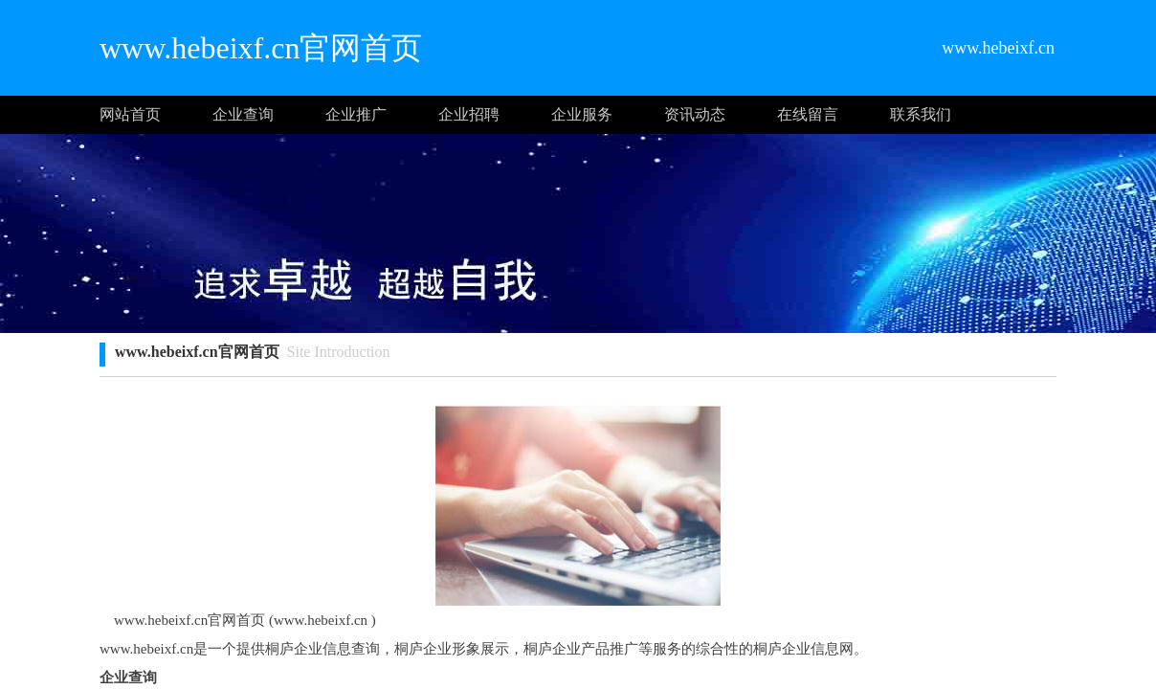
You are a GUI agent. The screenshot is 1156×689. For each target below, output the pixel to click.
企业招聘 (469, 114)
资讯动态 (694, 114)
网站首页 (130, 114)
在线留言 (807, 114)
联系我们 (920, 114)
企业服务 (581, 114)
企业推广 (356, 114)
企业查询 (243, 114)
